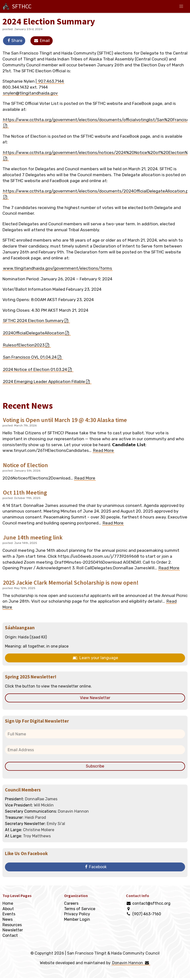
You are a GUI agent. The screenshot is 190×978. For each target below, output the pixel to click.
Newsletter (12, 930)
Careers (71, 903)
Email (41, 41)
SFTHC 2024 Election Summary (33, 320)
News (7, 919)
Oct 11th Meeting (25, 492)
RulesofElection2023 (24, 345)
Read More (103, 450)
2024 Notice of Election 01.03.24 (35, 369)
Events (8, 914)
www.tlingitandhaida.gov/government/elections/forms (57, 268)
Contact (10, 935)
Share (14, 41)
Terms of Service (79, 908)
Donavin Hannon (130, 962)
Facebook (94, 867)
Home (7, 903)
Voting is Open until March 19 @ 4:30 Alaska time (65, 420)
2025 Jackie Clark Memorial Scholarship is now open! (71, 582)
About (8, 908)
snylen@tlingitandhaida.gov (30, 93)
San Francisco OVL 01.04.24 (30, 357)
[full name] (95, 733)
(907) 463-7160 (146, 914)
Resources (12, 924)
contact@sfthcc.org (151, 903)
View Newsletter (95, 697)
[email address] (95, 749)
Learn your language (95, 658)
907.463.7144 (50, 81)
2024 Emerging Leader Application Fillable (44, 381)
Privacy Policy (77, 914)
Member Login (77, 919)
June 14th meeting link (33, 537)
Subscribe (95, 766)
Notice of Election (25, 465)
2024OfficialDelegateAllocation (33, 332)
